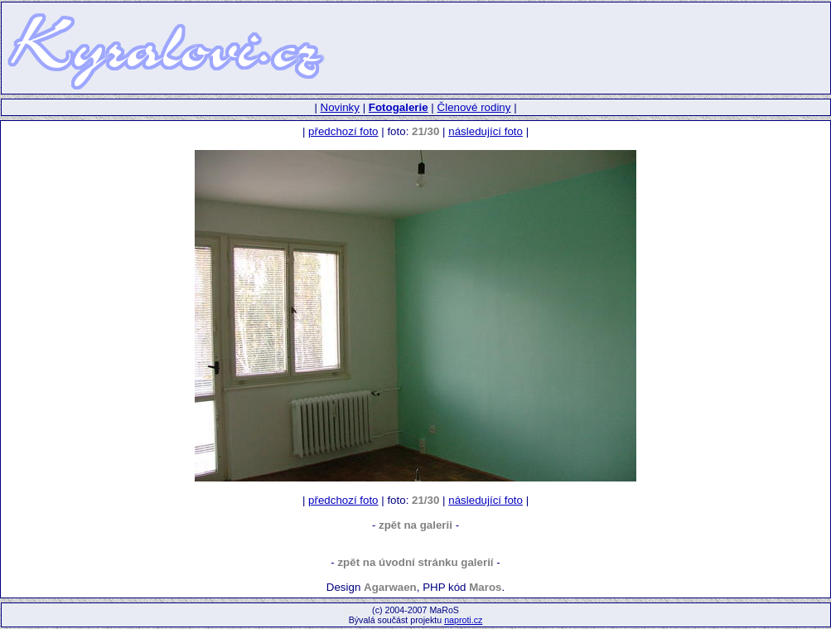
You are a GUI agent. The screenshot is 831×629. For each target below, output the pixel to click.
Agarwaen (390, 587)
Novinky (340, 107)
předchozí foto (343, 131)
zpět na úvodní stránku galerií (415, 562)
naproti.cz (463, 620)
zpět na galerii (415, 525)
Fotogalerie (398, 107)
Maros (485, 587)
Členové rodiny (474, 107)
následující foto (485, 131)
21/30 (425, 131)
